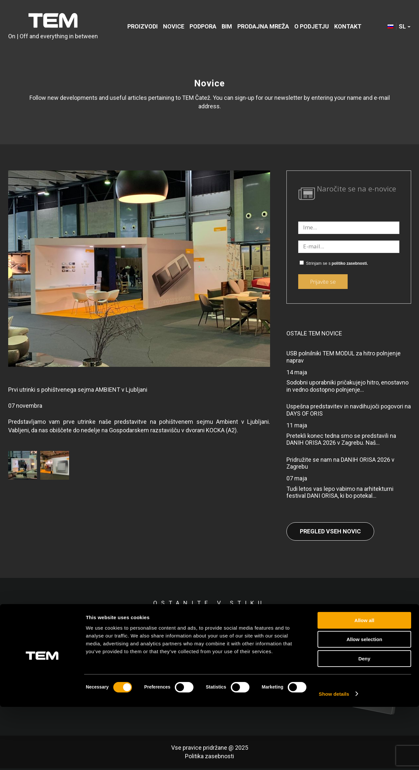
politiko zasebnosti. (350, 263)
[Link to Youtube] (393, 626)
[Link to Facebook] (315, 626)
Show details (334, 757)
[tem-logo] (53, 27)
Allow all (364, 683)
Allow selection (364, 703)
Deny (364, 722)
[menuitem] (142, 27)
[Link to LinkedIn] (341, 626)
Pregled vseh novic (330, 531)
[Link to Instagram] (367, 626)
